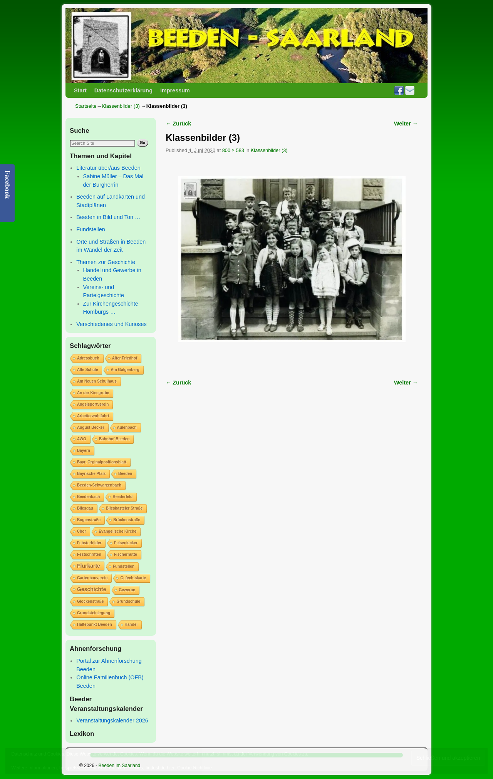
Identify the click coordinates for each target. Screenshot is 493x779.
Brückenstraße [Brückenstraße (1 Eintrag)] (126, 520)
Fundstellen (90, 229)
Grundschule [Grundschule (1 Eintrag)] (128, 601)
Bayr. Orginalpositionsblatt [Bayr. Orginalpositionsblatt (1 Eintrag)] (101, 462)
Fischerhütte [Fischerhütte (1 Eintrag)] (125, 554)
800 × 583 (233, 150)
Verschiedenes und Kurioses (111, 324)
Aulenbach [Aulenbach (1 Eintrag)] (127, 427)
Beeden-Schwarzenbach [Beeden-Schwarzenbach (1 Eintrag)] (99, 485)
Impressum (175, 90)
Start (80, 90)
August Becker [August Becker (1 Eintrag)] (90, 427)
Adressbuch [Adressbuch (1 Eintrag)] (88, 358)
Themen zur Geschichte (105, 262)
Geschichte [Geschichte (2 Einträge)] (91, 589)
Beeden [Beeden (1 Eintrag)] (125, 473)
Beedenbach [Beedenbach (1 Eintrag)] (88, 497)
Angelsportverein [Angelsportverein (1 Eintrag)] (93, 404)
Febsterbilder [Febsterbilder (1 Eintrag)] (89, 543)
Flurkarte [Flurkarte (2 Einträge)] (88, 566)
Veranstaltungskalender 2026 (112, 720)
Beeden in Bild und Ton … (108, 217)
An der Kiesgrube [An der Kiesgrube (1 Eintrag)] (93, 393)
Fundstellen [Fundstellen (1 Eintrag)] (123, 566)
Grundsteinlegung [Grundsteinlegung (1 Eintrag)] (93, 613)
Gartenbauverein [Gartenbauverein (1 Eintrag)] (92, 578)
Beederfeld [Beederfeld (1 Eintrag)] (122, 497)
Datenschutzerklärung (123, 90)
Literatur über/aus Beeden (108, 168)
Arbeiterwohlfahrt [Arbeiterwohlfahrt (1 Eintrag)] (93, 416)
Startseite (86, 106)
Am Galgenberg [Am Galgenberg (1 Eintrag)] (125, 370)
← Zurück (178, 123)
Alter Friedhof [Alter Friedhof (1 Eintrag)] (125, 358)
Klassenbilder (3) (121, 106)
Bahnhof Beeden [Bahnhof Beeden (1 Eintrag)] (114, 439)
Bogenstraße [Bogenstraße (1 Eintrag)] (89, 520)
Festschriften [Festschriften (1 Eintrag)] (89, 554)
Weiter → (406, 123)
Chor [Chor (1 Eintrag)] (81, 531)
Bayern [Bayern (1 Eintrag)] (83, 450)
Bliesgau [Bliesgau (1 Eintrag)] (85, 508)
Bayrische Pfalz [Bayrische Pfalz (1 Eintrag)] (91, 473)
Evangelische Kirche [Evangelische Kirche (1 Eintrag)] (117, 531)
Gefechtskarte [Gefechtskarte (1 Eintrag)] (133, 578)
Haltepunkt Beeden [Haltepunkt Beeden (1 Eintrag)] (94, 624)
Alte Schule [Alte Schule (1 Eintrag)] (87, 370)
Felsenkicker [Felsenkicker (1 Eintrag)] (126, 543)
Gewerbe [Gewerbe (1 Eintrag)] (127, 590)
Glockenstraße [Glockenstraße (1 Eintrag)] (90, 601)
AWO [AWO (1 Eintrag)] (81, 439)
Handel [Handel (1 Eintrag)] (131, 624)
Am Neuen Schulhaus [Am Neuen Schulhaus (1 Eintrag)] (97, 381)
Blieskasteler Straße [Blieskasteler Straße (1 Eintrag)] (124, 508)
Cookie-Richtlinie (194, 768)
